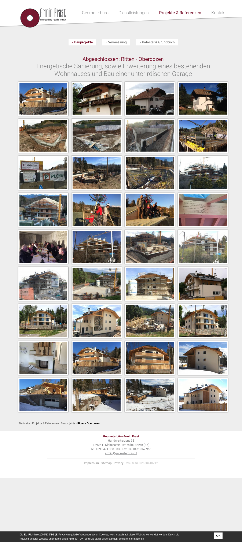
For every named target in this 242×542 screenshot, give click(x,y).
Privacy (119, 463)
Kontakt (218, 12)
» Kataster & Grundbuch (157, 42)
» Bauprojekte (82, 42)
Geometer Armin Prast (39, 21)
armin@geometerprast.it (121, 453)
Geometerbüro (95, 12)
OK (218, 535)
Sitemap (106, 463)
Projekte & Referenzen (180, 12)
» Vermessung (116, 42)
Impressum (91, 463)
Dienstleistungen (134, 12)
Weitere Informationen (131, 538)
